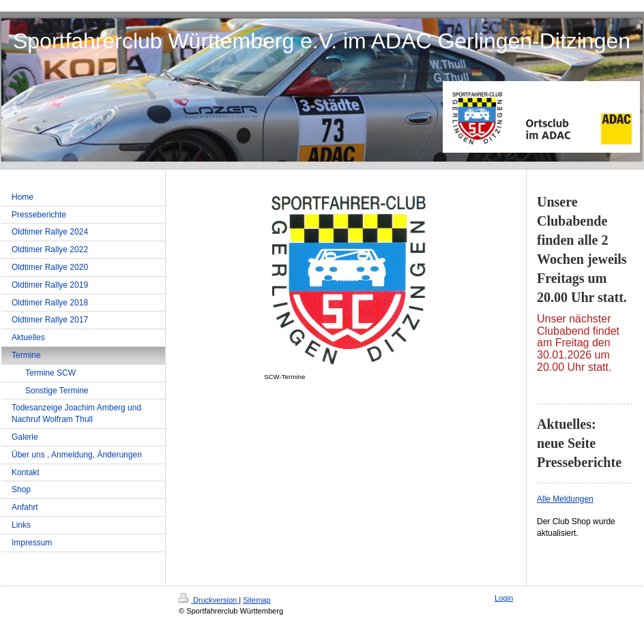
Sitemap (256, 600)
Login (504, 598)
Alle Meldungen (565, 499)
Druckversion (209, 600)
